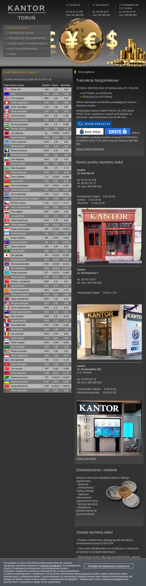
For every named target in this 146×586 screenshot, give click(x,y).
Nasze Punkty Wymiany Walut (28, 43)
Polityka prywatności (23, 48)
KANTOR (27, 13)
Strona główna (19, 27)
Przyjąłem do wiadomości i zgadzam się (109, 566)
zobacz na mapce (86, 458)
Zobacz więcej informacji (90, 149)
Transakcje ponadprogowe (27, 38)
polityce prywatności (50, 565)
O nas (12, 54)
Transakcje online (21, 33)
